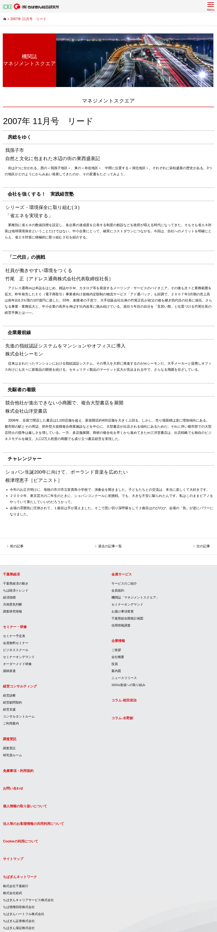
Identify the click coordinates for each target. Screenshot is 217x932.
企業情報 (118, 641)
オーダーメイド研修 (17, 665)
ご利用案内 (11, 724)
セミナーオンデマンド (19, 658)
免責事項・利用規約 (18, 773)
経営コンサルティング (20, 687)
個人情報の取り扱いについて (25, 808)
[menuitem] (54, 592)
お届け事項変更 (123, 612)
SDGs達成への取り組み (129, 685)
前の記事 (17, 546)
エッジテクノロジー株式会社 (132, 894)
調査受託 (10, 739)
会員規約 (118, 591)
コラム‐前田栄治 (124, 701)
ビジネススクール (16, 651)
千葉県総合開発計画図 (128, 619)
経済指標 (9, 598)
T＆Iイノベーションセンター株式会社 (139, 873)
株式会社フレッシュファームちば (136, 901)
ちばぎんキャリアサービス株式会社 (137, 796)
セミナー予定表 (14, 637)
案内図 (116, 671)
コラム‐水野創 (122, 718)
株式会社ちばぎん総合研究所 (132, 866)
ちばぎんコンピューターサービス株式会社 (142, 845)
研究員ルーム (12, 756)
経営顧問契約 (12, 703)
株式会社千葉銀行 (124, 782)
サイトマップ (13, 861)
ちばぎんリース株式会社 (129, 838)
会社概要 (118, 658)
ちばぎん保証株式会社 (128, 824)
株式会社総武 (121, 789)
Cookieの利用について (20, 843)
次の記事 (203, 546)
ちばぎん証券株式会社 (128, 817)
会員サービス (122, 575)
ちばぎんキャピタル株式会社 (132, 852)
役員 (115, 665)
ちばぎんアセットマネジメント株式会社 (140, 859)
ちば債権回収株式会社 (128, 803)
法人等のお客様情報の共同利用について (33, 826)
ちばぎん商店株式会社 (128, 880)
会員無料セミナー (16, 644)
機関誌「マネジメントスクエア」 (136, 598)
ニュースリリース (124, 678)
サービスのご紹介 (124, 584)
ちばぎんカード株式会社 (129, 831)
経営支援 (9, 710)
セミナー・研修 (15, 627)
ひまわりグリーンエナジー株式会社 (137, 887)
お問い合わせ (13, 790)
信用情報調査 (121, 626)
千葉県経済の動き (16, 584)
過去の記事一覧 (110, 546)
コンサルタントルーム (19, 717)
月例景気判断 (12, 605)
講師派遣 (9, 671)
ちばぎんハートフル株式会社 (132, 810)
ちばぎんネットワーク (129, 773)
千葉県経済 (11, 575)
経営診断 (9, 696)
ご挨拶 (116, 651)
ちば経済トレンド (16, 591)
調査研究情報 (12, 612)
